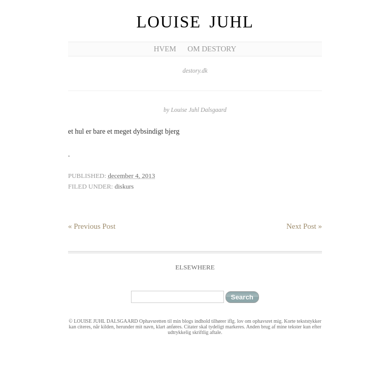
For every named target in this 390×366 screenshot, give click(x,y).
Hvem (165, 49)
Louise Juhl (195, 22)
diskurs (124, 186)
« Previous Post (91, 226)
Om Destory (211, 49)
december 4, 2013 (131, 175)
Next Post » (304, 226)
